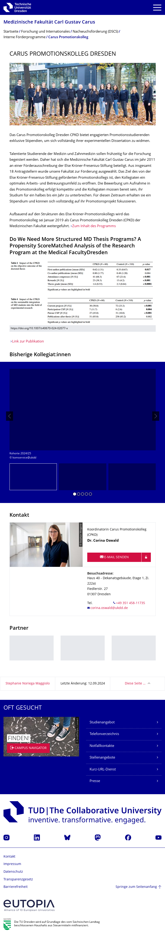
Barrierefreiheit (15, 887)
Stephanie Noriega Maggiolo (28, 683)
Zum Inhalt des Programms (94, 226)
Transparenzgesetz (18, 879)
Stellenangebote (102, 757)
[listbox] (83, 416)
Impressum (12, 864)
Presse (95, 781)
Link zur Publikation (28, 341)
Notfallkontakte (102, 746)
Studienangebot (102, 722)
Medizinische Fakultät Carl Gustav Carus (49, 22)
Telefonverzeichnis (104, 734)
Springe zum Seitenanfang (136, 887)
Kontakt (9, 856)
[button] (74, 494)
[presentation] (9, 416)
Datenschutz (13, 871)
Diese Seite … (135, 683)
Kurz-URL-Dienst (103, 769)
